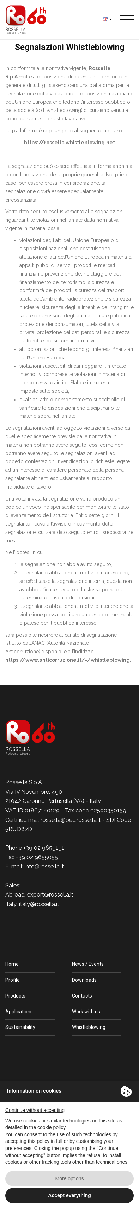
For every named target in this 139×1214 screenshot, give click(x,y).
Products (15, 996)
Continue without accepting (35, 1110)
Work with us (86, 1011)
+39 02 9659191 (43, 847)
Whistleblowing (88, 1027)
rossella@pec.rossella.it (71, 820)
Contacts (82, 996)
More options (69, 1178)
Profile (12, 980)
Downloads (84, 980)
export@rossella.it (50, 894)
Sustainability (20, 1027)
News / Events (88, 964)
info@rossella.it (44, 866)
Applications (19, 1011)
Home (12, 964)
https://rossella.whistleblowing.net (69, 142)
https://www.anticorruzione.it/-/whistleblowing (67, 660)
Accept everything (69, 1195)
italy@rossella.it (39, 904)
